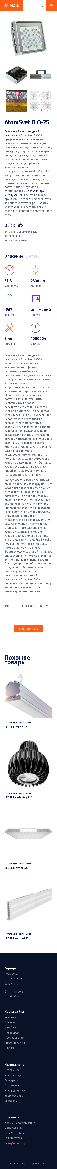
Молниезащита (14, 1075)
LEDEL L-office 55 (16, 868)
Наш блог (11, 1027)
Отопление (12, 1085)
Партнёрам (12, 1032)
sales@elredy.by (15, 1143)
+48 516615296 (13, 1138)
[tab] (15, 256)
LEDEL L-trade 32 (16, 727)
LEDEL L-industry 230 (19, 797)
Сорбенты (11, 1101)
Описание (14, 256)
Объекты (10, 1022)
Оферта (10, 1048)
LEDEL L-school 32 (17, 938)
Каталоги (11, 1017)
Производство (14, 1037)
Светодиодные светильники (18, 723)
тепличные (20, 240)
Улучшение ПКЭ (15, 1090)
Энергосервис (14, 1095)
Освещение (12, 1070)
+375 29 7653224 (14, 1133)
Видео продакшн (16, 1043)
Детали (33, 256)
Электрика (11, 1080)
